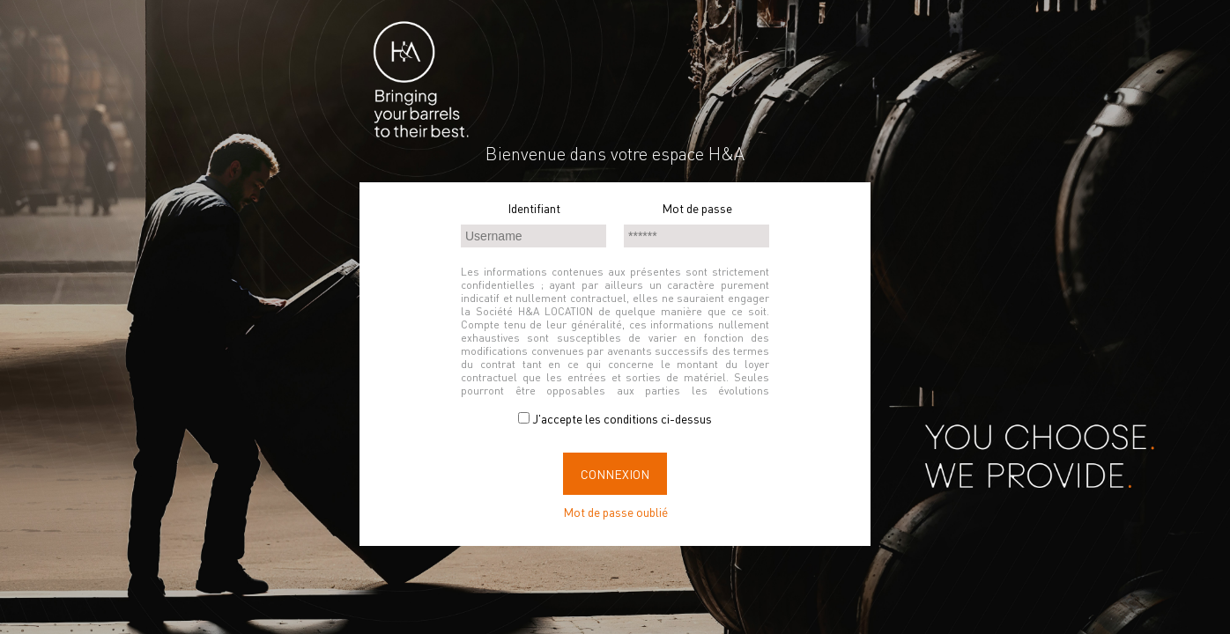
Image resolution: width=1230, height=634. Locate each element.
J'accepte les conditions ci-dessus (615, 418)
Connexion (615, 474)
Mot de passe (697, 208)
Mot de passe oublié (615, 512)
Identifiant (534, 208)
